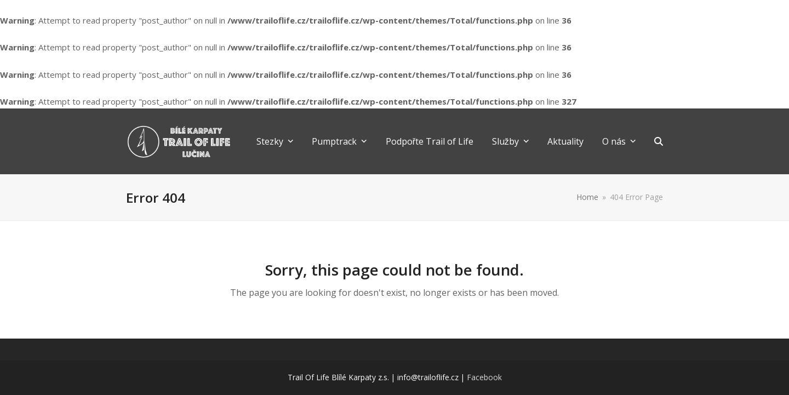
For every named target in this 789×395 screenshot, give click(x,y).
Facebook (484, 377)
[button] (658, 141)
